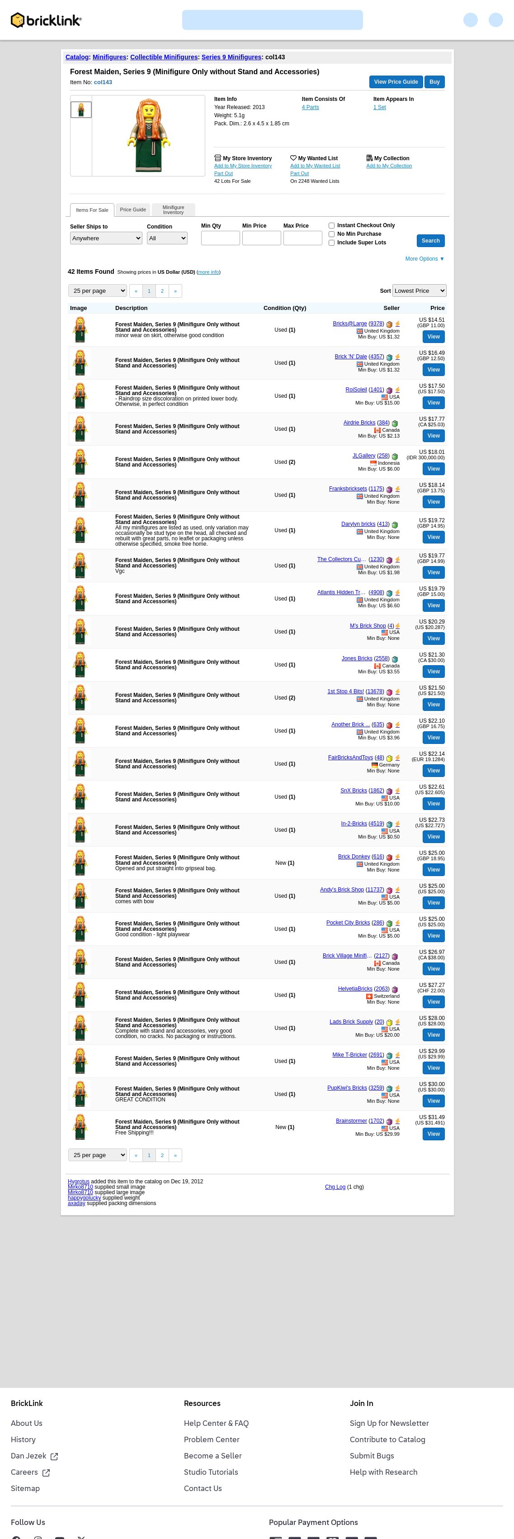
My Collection (392, 158)
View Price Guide (396, 82)
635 (377, 724)
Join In (361, 1404)
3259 (376, 1088)
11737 (375, 889)
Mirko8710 (80, 1187)
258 (383, 456)
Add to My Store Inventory (243, 165)
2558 (382, 658)
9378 (376, 323)
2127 (382, 956)
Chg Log (335, 1187)
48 (379, 757)
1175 (376, 489)
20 (379, 1022)
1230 (376, 559)
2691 (376, 1055)
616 (377, 856)
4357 (376, 356)
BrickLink (27, 1404)
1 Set (379, 107)
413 (383, 524)
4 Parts (310, 107)
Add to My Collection (389, 165)
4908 (376, 592)
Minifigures (110, 57)
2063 (382, 989)
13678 (375, 691)
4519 (376, 823)
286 (377, 923)
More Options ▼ (425, 259)
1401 (376, 389)
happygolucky (84, 1198)
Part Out (223, 173)
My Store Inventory (247, 158)
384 (383, 422)
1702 (376, 1121)
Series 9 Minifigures (231, 57)
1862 (376, 790)
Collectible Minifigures (164, 57)
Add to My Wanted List (315, 165)
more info (208, 272)
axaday (76, 1203)
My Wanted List (318, 158)
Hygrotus (79, 1181)
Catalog (77, 57)
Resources (202, 1404)
